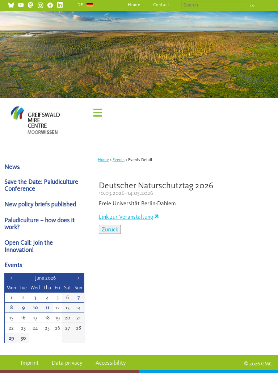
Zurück (110, 229)
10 (35, 308)
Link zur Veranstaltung (126, 216)
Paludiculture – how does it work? (39, 223)
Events (119, 159)
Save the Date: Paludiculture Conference (41, 185)
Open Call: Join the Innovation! (28, 246)
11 (47, 308)
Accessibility (111, 362)
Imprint (30, 362)
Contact (161, 4)
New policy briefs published (40, 204)
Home (134, 4)
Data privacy (67, 362)
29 (11, 338)
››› (252, 5)
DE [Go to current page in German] (80, 4)
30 (23, 338)
